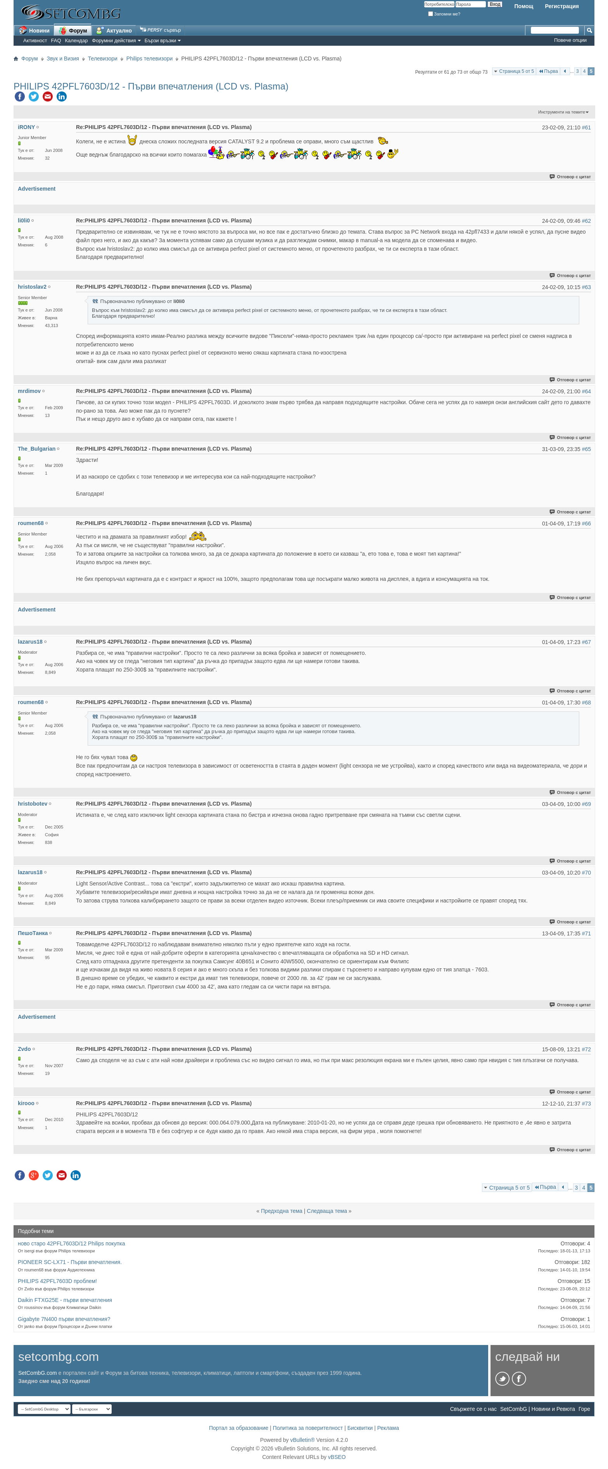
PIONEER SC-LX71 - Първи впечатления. (70, 1262)
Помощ (523, 6)
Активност (35, 40)
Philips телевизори (149, 58)
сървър (160, 30)
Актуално (114, 30)
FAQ (56, 40)
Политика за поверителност (308, 1428)
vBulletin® (302, 1440)
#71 (586, 933)
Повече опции (570, 40)
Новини (34, 30)
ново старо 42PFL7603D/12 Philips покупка (71, 1243)
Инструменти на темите (561, 112)
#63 (586, 287)
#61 (586, 127)
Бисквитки (360, 1428)
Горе (584, 1409)
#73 (586, 1103)
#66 (586, 523)
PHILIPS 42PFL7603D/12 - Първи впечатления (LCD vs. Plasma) (151, 86)
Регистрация (562, 6)
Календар (76, 40)
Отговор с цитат (570, 176)
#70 (586, 873)
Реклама (388, 1428)
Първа (548, 71)
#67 (586, 642)
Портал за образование (238, 1428)
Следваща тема (327, 1211)
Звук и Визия (63, 58)
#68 (586, 702)
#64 (586, 391)
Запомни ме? (444, 14)
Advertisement (36, 189)
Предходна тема (281, 1211)
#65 (586, 449)
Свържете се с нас (473, 1409)
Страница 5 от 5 (516, 71)
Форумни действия (114, 40)
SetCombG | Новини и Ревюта (537, 1409)
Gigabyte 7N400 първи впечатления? (64, 1319)
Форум (72, 30)
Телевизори (102, 58)
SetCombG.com (37, 1373)
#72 (586, 1049)
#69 (586, 804)
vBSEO (337, 1457)
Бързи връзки (160, 40)
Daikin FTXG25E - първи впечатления (65, 1300)
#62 (586, 221)
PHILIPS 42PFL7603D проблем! (57, 1281)
